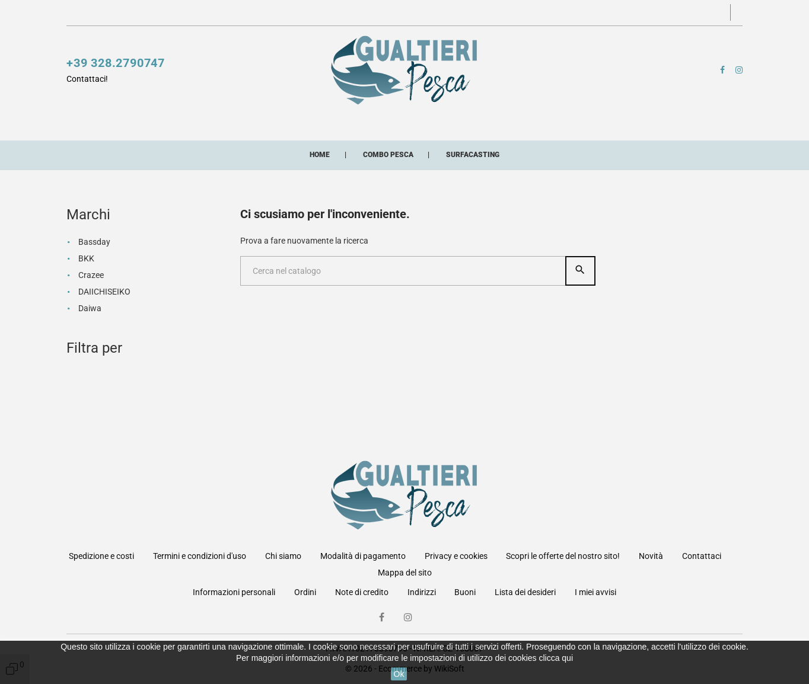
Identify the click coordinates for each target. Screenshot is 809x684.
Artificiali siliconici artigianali (591, 147)
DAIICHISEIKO (104, 352)
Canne (151, 124)
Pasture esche (114, 147)
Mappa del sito (405, 572)
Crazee (91, 336)
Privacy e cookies (456, 556)
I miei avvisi (595, 592)
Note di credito (361, 592)
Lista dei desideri (525, 592)
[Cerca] (403, 332)
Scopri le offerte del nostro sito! (265, 13)
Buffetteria (501, 124)
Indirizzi (421, 592)
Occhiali (290, 147)
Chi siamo (283, 556)
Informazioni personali (234, 592)
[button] (610, 13)
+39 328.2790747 (115, 64)
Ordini (305, 592)
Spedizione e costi (101, 556)
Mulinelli (90, 124)
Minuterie (642, 124)
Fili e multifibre (336, 124)
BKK (86, 319)
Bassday (94, 303)
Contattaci (399, 13)
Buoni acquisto (372, 147)
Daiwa (89, 369)
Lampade (574, 124)
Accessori (423, 124)
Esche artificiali (231, 124)
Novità (351, 13)
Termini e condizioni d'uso (199, 556)
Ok (399, 674)
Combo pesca (455, 147)
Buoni (465, 592)
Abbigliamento (210, 147)
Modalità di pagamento (363, 556)
